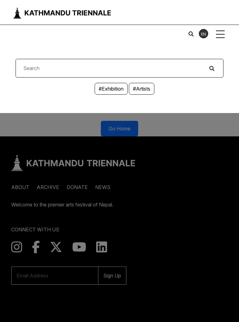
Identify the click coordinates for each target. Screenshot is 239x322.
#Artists (141, 89)
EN (203, 33)
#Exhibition (111, 89)
